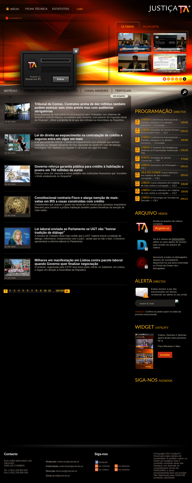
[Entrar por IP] (33, 79)
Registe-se (35, 76)
